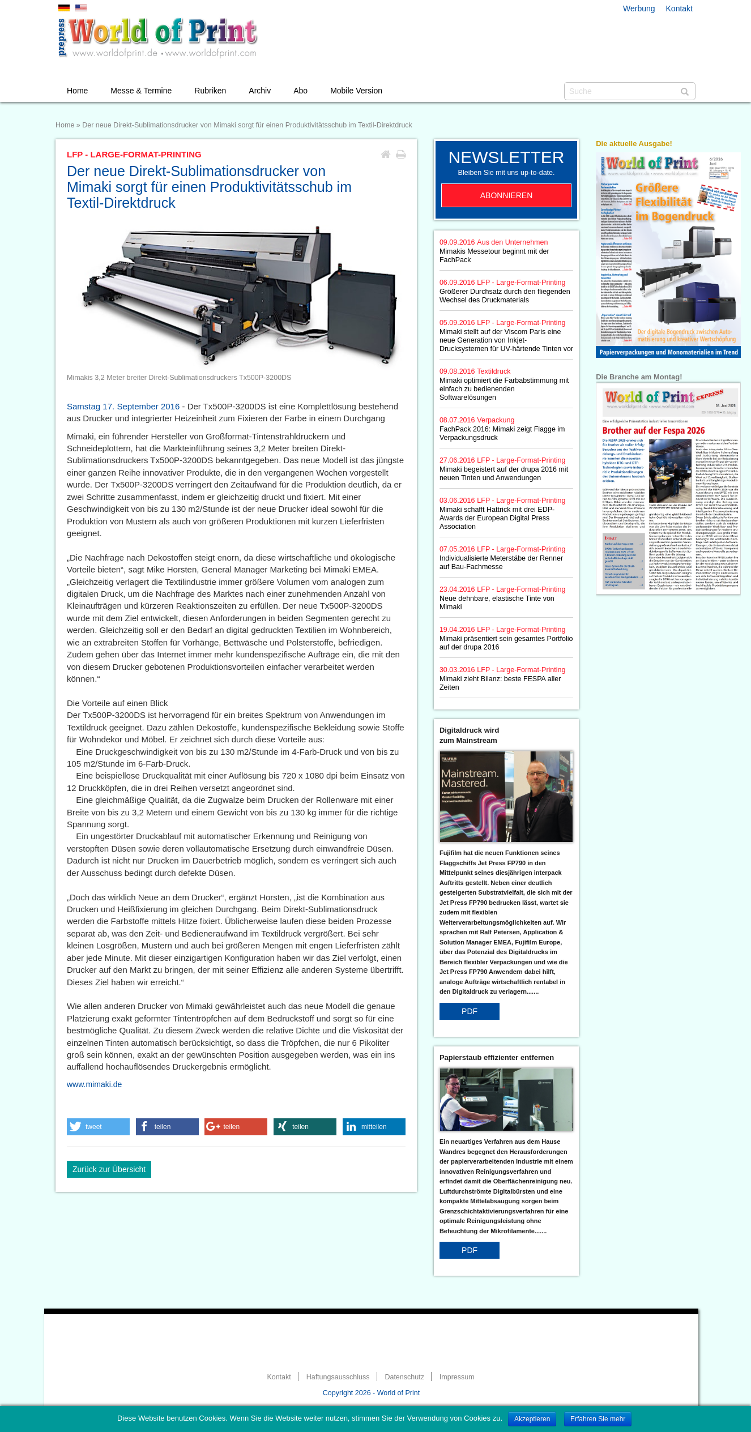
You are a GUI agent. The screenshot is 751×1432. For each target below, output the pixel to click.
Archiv (260, 90)
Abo (300, 90)
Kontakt (679, 8)
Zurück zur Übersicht (109, 1169)
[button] (98, 1126)
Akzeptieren (532, 1419)
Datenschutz (404, 1377)
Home (77, 90)
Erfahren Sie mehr (597, 1419)
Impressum (457, 1377)
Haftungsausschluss (338, 1377)
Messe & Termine (141, 90)
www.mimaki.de (94, 1084)
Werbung (639, 8)
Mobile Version (356, 90)
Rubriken (210, 90)
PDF (469, 1011)
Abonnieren (506, 195)
